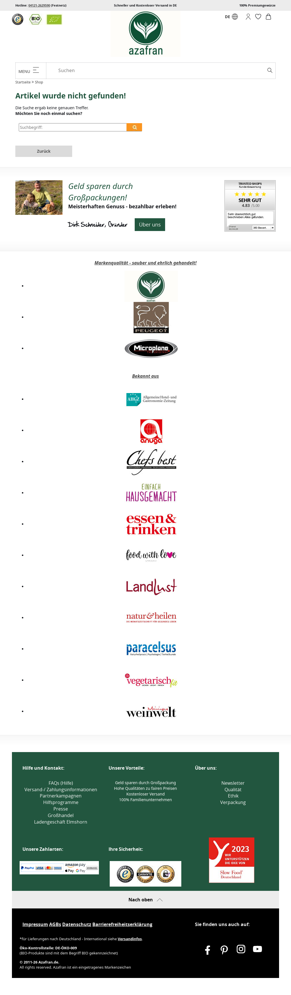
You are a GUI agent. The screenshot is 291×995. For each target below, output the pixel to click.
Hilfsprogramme (60, 802)
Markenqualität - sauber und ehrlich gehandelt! (145, 263)
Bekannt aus (145, 376)
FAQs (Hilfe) (61, 783)
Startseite (23, 82)
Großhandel (61, 815)
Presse (60, 809)
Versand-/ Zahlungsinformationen (60, 789)
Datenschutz (76, 924)
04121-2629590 (39, 5)
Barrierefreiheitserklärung (122, 924)
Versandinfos (130, 938)
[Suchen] (165, 70)
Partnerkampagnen (61, 796)
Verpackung (233, 802)
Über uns (150, 224)
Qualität (233, 789)
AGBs (55, 924)
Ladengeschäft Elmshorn (60, 822)
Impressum (35, 924)
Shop (39, 82)
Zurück (43, 151)
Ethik (233, 796)
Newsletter (233, 783)
